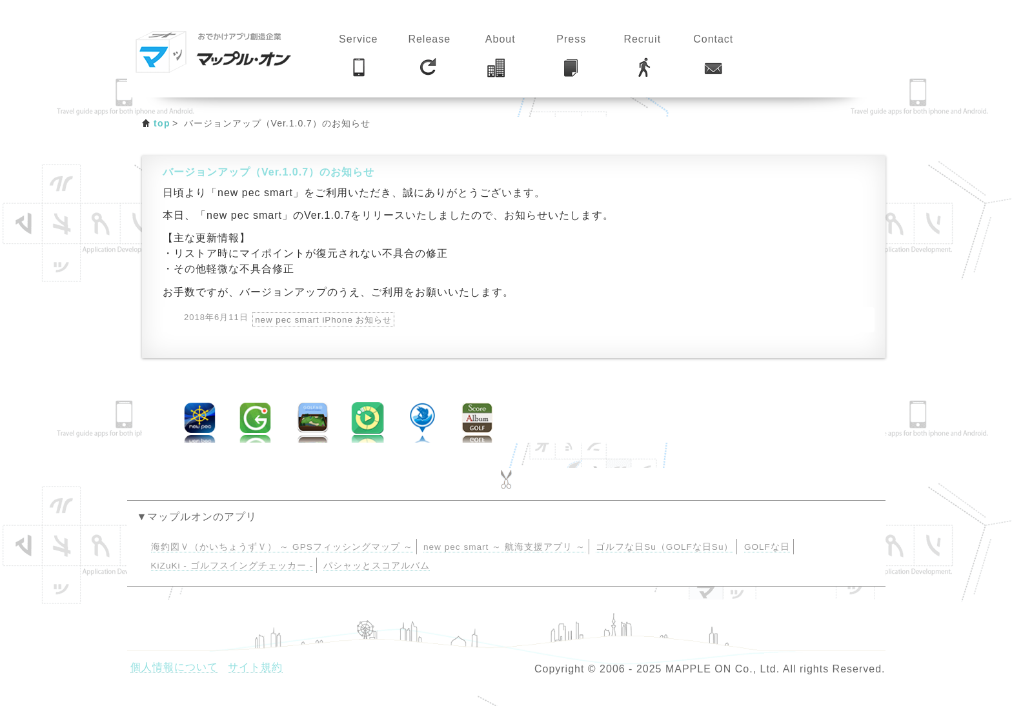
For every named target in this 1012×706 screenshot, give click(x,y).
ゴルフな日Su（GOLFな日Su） (664, 547)
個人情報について (174, 666)
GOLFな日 (767, 547)
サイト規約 (255, 666)
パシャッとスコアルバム (376, 565)
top (162, 123)
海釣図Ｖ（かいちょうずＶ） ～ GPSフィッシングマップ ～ (282, 547)
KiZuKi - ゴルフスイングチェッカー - (232, 565)
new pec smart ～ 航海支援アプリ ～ (504, 547)
